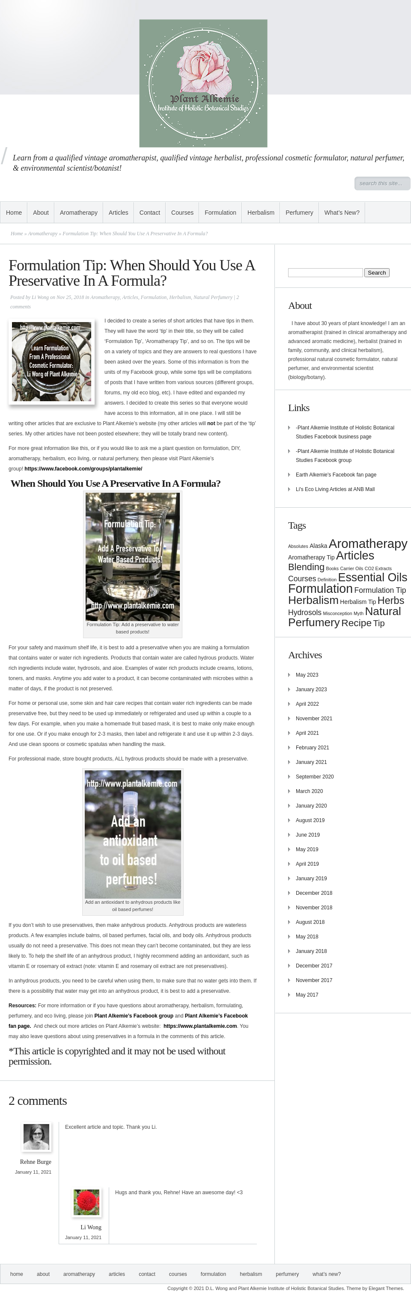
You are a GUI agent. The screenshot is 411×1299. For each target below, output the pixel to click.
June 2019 (308, 835)
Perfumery (299, 212)
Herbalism (260, 212)
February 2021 (312, 748)
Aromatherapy (79, 212)
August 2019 (310, 820)
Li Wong (40, 297)
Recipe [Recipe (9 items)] (356, 622)
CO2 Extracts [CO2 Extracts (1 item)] (378, 568)
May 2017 (307, 995)
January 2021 (311, 762)
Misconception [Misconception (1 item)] (337, 613)
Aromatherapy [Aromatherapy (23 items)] (368, 543)
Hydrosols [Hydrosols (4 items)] (305, 612)
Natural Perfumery (213, 297)
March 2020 (309, 791)
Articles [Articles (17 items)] (355, 555)
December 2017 (314, 966)
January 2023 (311, 689)
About (41, 212)
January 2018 (311, 951)
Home (14, 212)
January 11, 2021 (33, 1172)
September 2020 (315, 777)
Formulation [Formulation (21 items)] (320, 588)
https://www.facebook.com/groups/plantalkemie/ (83, 469)
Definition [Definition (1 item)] (327, 579)
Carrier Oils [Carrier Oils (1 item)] (351, 568)
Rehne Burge (35, 1162)
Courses (182, 212)
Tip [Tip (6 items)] (378, 623)
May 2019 (307, 849)
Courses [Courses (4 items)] (302, 578)
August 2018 (310, 922)
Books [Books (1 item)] (332, 568)
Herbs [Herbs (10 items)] (391, 600)
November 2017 (314, 980)
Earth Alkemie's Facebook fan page (336, 475)
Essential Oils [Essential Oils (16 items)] (373, 577)
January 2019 (311, 879)
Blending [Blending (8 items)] (306, 567)
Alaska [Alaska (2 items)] (318, 546)
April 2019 (307, 864)
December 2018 (314, 893)
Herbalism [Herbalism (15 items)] (313, 600)
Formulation (220, 212)
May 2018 (307, 937)
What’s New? (342, 212)
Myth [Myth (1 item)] (358, 613)
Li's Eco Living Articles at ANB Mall (335, 489)
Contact (150, 212)
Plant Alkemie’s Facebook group (134, 1016)
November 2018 (314, 908)
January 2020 (311, 806)
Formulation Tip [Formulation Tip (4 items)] (380, 590)
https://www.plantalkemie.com (200, 1026)
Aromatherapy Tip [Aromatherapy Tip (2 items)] (311, 557)
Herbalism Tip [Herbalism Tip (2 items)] (358, 602)
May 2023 (307, 675)
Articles (118, 212)
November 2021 (314, 719)
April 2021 (307, 733)
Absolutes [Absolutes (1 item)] (298, 546)
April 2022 (307, 704)
